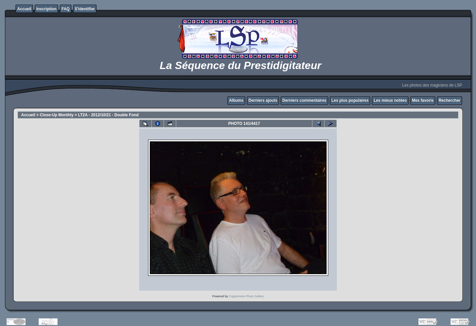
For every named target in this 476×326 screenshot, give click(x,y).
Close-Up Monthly (56, 115)
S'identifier (85, 9)
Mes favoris (423, 100)
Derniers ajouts (263, 100)
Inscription (46, 9)
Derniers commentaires (304, 100)
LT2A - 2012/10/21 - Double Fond (108, 115)
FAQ (65, 9)
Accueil (24, 9)
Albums (236, 100)
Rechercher (449, 100)
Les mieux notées (390, 100)
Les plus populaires (350, 100)
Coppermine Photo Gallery (246, 296)
